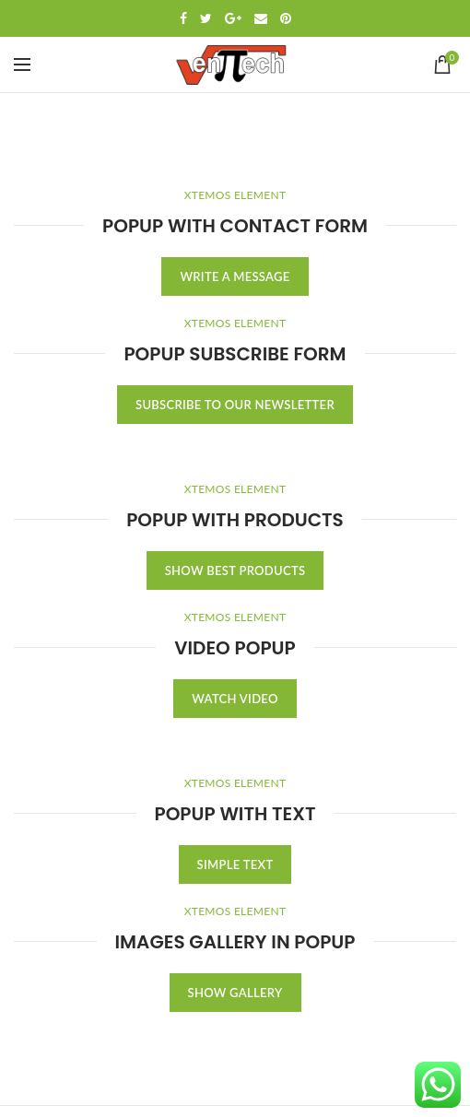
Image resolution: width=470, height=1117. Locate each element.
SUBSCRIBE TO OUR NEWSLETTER (235, 404)
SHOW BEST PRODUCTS (235, 570)
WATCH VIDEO (234, 698)
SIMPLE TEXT (235, 864)
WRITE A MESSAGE (234, 276)
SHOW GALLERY (235, 992)
